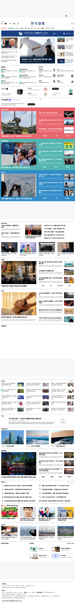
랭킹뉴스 (3, 482)
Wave (35, 28)
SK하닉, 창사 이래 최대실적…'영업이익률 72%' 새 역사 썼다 (8, 409)
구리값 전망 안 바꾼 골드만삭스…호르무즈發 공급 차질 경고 (9, 83)
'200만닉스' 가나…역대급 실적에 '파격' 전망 (54, 225)
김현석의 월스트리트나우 (23, 69)
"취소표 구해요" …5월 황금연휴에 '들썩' (10, 234)
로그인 (72, 23)
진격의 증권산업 (7, 446)
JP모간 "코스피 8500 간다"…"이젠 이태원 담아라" (54, 497)
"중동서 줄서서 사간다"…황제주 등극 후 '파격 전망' (16, 136)
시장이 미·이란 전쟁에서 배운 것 (45, 76)
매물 (56, 198)
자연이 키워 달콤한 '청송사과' (8, 518)
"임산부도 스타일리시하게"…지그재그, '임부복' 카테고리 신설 (58, 396)
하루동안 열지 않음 (67, 33)
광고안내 (17, 585)
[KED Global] (14, 23)
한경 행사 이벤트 (5, 543)
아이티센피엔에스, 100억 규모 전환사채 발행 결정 (51, 129)
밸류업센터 (67, 198)
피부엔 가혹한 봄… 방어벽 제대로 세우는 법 (14, 317)
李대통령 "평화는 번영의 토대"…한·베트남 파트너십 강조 (9, 52)
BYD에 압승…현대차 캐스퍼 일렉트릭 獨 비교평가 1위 (33, 390)
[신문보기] (2, 23)
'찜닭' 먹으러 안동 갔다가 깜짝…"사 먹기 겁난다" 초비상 (55, 485)
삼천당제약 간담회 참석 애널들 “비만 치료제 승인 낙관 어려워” (19, 501)
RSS (29, 592)
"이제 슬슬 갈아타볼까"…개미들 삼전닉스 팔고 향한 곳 (55, 489)
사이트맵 (20, 592)
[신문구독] (18, 23)
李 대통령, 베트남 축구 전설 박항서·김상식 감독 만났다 (33, 237)
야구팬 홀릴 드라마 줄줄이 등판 (46, 271)
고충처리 (12, 585)
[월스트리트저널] (10, 23)
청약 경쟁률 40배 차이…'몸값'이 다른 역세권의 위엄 (16, 199)
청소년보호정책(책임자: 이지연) (49, 592)
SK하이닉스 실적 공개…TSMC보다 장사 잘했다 (69, 61)
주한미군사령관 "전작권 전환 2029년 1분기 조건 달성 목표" (70, 54)
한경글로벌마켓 (11, 28)
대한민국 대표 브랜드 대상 (12, 505)
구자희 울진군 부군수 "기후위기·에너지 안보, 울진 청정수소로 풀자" (28, 520)
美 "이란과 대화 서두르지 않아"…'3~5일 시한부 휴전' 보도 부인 (50, 160)
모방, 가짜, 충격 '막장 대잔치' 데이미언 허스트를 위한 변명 (50, 262)
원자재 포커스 (3, 69)
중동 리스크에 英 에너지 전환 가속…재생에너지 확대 (27, 83)
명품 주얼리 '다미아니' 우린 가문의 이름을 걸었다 (50, 310)
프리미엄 (48, 28)
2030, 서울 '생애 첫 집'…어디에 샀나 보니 (54, 235)
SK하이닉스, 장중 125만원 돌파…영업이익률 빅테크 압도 (8, 384)
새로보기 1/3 (71, 381)
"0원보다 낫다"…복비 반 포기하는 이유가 (54, 238)
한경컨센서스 (45, 135)
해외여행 (60, 476)
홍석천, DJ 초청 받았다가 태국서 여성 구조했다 (27, 254)
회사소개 (3, 585)
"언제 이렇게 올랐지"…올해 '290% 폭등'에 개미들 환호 (55, 493)
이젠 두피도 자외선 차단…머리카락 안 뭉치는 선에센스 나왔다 (58, 390)
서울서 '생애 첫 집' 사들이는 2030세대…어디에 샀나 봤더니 (51, 183)
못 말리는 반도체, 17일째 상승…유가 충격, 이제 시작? (27, 71)
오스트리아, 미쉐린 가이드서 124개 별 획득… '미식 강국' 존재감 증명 (50, 470)
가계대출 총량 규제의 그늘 (44, 82)
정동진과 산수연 (60, 76)
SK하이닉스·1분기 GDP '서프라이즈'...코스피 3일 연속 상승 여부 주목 (33, 403)
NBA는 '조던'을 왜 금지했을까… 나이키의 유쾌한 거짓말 (50, 302)
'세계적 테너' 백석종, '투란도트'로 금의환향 (14, 286)
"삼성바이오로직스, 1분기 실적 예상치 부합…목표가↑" (51, 120)
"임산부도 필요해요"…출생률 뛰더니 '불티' (10, 226)
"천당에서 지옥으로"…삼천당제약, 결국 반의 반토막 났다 (18, 489)
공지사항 (32, 543)
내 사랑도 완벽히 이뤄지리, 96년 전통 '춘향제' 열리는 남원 (18, 477)
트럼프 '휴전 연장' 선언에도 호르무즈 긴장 (9, 49)
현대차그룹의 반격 (58, 446)
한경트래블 (3, 450)
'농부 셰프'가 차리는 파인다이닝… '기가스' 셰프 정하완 (51, 462)
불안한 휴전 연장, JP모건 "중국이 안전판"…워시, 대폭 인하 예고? (27, 77)
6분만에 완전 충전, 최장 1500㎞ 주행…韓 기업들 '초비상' (18, 497)
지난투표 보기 (63, 422)
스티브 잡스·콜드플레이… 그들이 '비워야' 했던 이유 (50, 294)
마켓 (68, 135)
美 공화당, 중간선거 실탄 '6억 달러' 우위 (59, 402)
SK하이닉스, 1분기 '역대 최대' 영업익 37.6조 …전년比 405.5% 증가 (58, 410)
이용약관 (33, 592)
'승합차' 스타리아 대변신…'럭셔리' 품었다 (46, 254)
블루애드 (22, 585)
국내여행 (51, 476)
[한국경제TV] (6, 23)
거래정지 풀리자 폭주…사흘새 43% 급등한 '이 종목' (16, 493)
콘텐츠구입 (10, 592)
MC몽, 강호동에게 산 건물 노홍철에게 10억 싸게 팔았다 (50, 191)
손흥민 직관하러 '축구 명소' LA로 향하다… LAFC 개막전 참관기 (50, 454)
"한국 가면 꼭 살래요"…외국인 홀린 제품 (54, 232)
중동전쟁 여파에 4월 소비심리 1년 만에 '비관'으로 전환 (8, 61)
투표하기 (62, 419)
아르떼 (2, 259)
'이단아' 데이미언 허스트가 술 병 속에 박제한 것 (50, 318)
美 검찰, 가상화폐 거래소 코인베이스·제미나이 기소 (8, 396)
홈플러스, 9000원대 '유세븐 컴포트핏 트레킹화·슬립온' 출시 (59, 384)
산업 (29, 28)
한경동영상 (3, 326)
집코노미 (17, 28)
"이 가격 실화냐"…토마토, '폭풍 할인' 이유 (54, 229)
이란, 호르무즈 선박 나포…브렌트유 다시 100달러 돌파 (51, 152)
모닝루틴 (42, 28)
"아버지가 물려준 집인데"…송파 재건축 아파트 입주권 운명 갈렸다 (28, 538)
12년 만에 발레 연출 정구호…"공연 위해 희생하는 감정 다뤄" (51, 278)
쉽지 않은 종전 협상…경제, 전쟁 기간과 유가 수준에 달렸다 (9, 77)
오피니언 (21, 28)
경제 (25, 28)
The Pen (3, 524)
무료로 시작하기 (31, 104)
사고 (73, 543)
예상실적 (44, 167)
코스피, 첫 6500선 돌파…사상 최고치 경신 (70, 40)
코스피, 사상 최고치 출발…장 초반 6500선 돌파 (33, 396)
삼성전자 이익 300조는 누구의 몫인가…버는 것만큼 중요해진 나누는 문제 (9, 56)
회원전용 (3, 67)
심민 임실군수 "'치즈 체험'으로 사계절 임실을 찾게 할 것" (47, 519)
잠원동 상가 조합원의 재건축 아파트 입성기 (65, 538)
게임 (38, 28)
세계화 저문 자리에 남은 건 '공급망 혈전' (45, 71)
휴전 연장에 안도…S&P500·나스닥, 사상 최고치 (15, 167)
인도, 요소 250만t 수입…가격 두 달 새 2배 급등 (9, 71)
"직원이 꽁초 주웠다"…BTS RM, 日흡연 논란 (9, 254)
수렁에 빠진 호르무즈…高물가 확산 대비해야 (65, 71)
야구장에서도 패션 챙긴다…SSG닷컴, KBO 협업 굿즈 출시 (9, 402)
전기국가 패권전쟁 (33, 446)
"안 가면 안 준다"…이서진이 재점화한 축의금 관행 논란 (24, 419)
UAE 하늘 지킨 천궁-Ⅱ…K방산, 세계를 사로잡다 (33, 409)
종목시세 (56, 167)
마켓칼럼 (2, 75)
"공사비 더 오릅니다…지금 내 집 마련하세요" (46, 538)
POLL (2, 416)
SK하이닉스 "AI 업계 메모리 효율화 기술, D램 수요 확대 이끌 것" (33, 384)
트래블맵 (43, 476)
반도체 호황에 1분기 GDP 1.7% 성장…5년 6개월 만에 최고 (69, 47)
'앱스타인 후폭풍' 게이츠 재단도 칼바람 (65, 254)
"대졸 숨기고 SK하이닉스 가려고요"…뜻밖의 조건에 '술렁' (18, 485)
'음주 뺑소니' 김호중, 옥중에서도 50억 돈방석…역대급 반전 (56, 501)
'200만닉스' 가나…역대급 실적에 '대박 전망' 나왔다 (36, 59)
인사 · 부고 (69, 543)
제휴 (7, 592)
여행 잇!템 (69, 476)
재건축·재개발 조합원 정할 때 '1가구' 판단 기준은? (9, 538)
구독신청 (8, 585)
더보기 (52, 28)
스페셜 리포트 (4, 429)
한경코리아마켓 (4, 28)
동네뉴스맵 (45, 198)
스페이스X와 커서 (60, 82)
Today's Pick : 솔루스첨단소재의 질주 (48, 113)
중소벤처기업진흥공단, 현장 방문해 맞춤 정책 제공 (65, 519)
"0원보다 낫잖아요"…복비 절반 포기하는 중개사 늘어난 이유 (50, 175)
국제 (32, 28)
